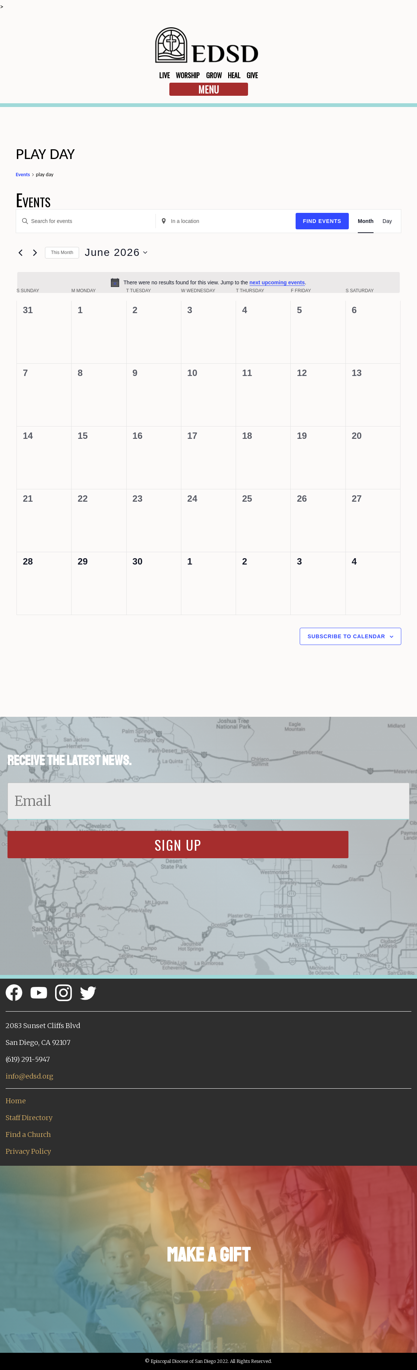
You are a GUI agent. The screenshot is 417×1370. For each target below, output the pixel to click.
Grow (214, 75)
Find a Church (28, 1134)
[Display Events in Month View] (366, 221)
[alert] (208, 282)
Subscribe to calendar (346, 636)
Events (23, 174)
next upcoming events (277, 282)
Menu (208, 89)
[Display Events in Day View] (387, 221)
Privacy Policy (28, 1151)
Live (164, 75)
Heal (234, 75)
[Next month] (34, 252)
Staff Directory (29, 1117)
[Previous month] (20, 252)
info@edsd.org (29, 1076)
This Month (62, 252)
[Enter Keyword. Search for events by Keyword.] (85, 221)
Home (16, 1101)
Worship (188, 75)
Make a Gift (208, 1254)
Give (252, 75)
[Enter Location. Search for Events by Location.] (225, 221)
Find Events (322, 221)
